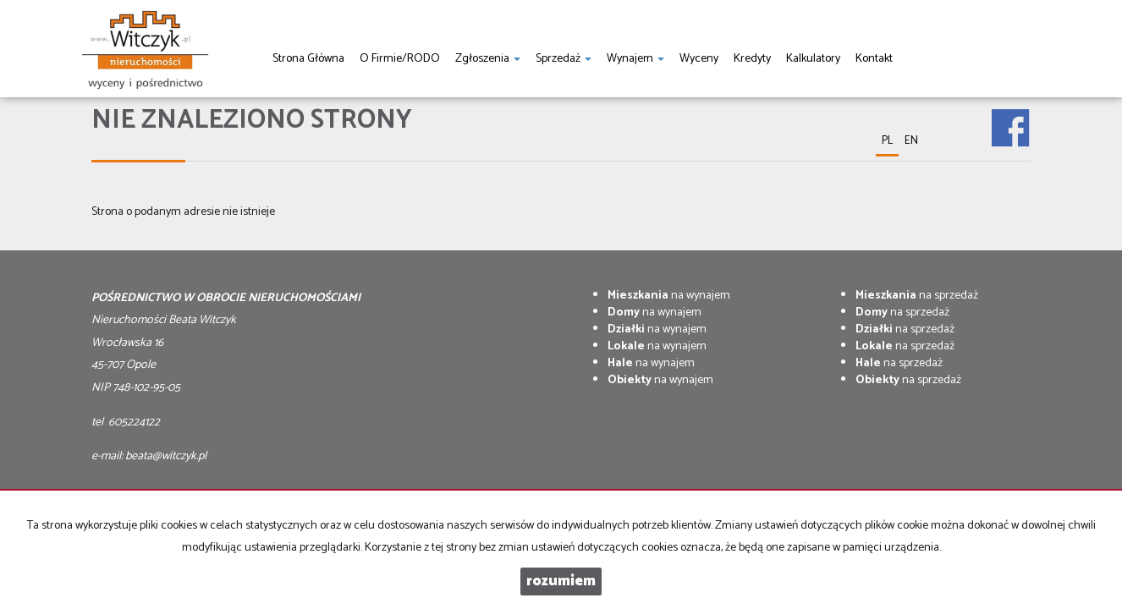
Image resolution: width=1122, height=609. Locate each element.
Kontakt (874, 59)
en (911, 141)
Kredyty (752, 59)
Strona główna (308, 59)
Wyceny (698, 59)
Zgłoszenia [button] (487, 59)
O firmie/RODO (400, 59)
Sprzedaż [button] (563, 59)
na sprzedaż (916, 295)
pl (887, 141)
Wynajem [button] (635, 59)
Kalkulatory (813, 59)
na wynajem (669, 295)
